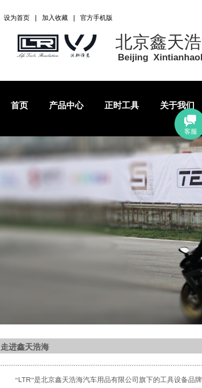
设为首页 (17, 18)
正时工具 (122, 105)
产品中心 (66, 105)
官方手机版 (96, 18)
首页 (19, 105)
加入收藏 (55, 18)
